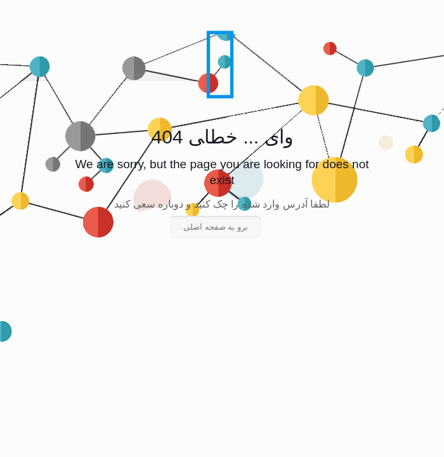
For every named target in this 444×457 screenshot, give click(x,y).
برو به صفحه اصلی (215, 227)
